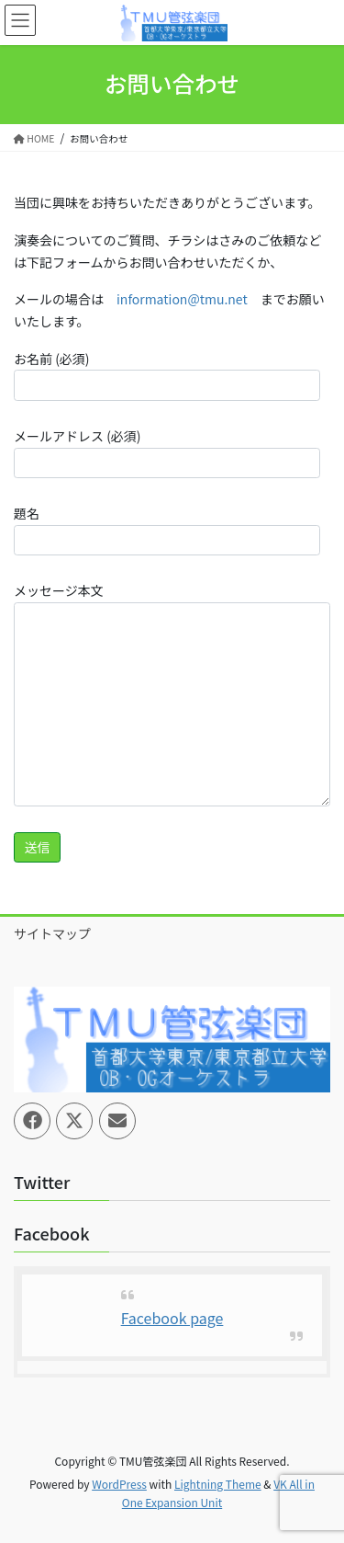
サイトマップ (52, 933)
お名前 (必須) (167, 375)
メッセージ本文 (172, 693)
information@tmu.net (182, 299)
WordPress (119, 1484)
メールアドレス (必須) (167, 452)
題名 (167, 529)
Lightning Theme (217, 1484)
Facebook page (172, 1318)
